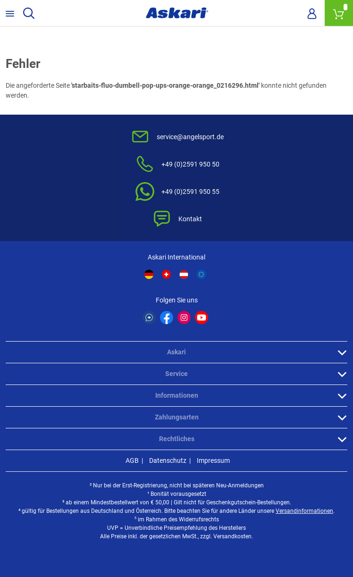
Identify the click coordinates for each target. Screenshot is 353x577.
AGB (132, 460)
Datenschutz (167, 460)
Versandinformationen (304, 511)
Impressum (213, 460)
